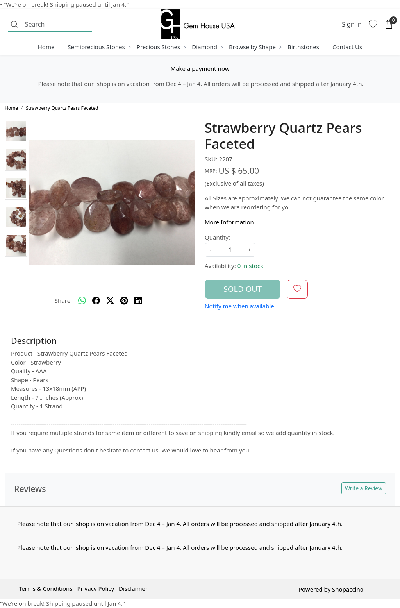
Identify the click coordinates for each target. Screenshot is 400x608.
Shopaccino (348, 589)
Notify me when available (239, 306)
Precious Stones (161, 47)
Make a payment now (200, 68)
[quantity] (230, 250)
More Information (229, 222)
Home (46, 47)
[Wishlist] (373, 24)
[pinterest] (124, 301)
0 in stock (250, 266)
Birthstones (303, 47)
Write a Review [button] (363, 488)
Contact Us (347, 47)
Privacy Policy (95, 588)
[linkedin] (138, 301)
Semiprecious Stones (99, 47)
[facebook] (96, 301)
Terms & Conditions (46, 588)
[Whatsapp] (82, 301)
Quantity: (217, 237)
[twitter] (110, 301)
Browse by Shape (255, 47)
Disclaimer (133, 588)
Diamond (207, 47)
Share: (63, 300)
